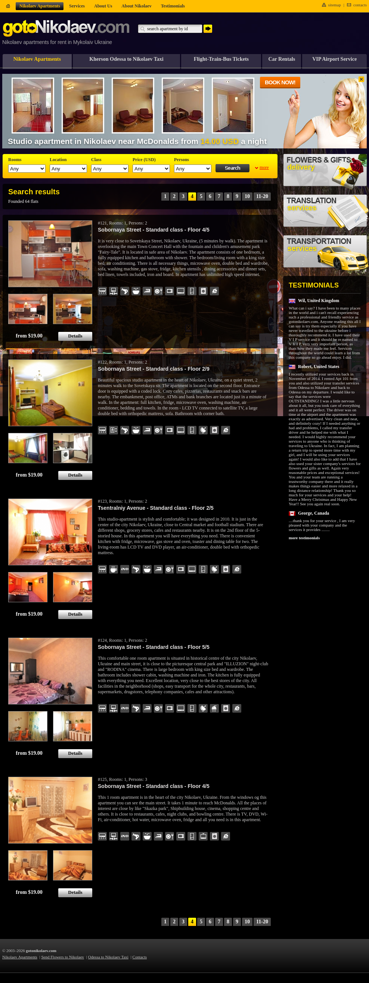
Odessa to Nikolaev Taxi (108, 957)
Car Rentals (281, 59)
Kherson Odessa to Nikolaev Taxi (126, 59)
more (264, 167)
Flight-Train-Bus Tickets (221, 59)
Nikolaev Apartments (37, 59)
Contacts (140, 957)
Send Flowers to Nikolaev (62, 957)
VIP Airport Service (334, 59)
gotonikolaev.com (41, 950)
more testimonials (304, 538)
